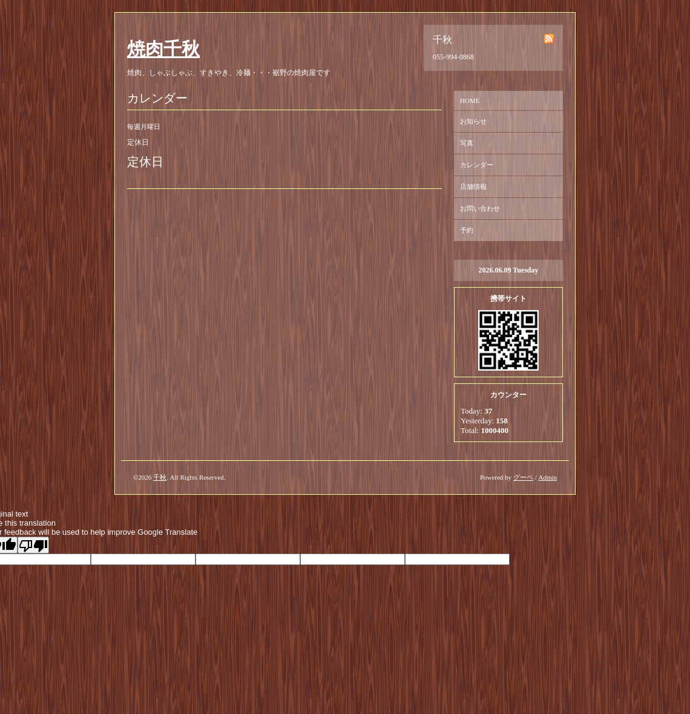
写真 (466, 143)
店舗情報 (473, 186)
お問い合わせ (480, 208)
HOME (469, 100)
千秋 (159, 477)
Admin (547, 477)
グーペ (523, 477)
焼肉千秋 (163, 49)
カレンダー (476, 164)
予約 (466, 230)
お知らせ (473, 121)
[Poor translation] (33, 545)
